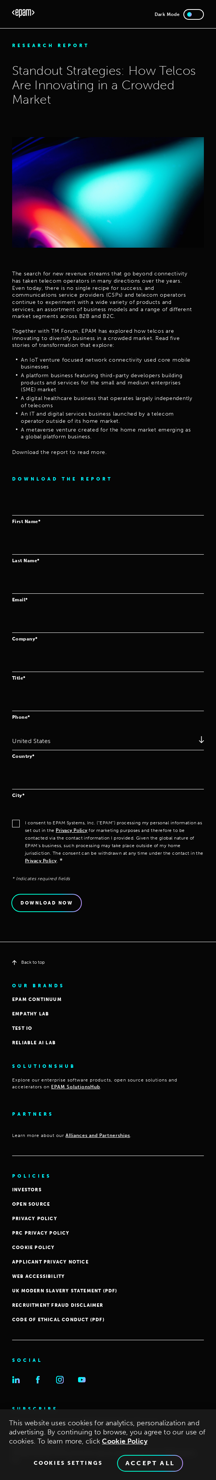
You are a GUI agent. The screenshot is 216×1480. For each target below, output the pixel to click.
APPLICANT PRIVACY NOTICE (50, 1262)
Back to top (28, 962)
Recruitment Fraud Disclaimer (57, 1305)
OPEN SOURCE (31, 1204)
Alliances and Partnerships (98, 1135)
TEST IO (22, 1028)
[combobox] (108, 741)
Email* (20, 599)
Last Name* (26, 560)
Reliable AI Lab (34, 1042)
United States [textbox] (31, 741)
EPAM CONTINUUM (37, 999)
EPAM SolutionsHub (75, 1086)
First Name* (26, 521)
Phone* (21, 717)
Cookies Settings (68, 1467)
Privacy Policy (72, 830)
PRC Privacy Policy (41, 1233)
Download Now (46, 903)
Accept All (150, 1466)
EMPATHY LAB (30, 1014)
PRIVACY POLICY (34, 1218)
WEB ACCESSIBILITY (38, 1276)
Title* (19, 677)
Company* (25, 638)
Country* (23, 756)
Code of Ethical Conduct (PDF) (58, 1319)
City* (18, 795)
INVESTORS (27, 1189)
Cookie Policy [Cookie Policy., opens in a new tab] (124, 1444)
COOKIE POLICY (33, 1247)
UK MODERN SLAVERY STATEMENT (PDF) (64, 1290)
